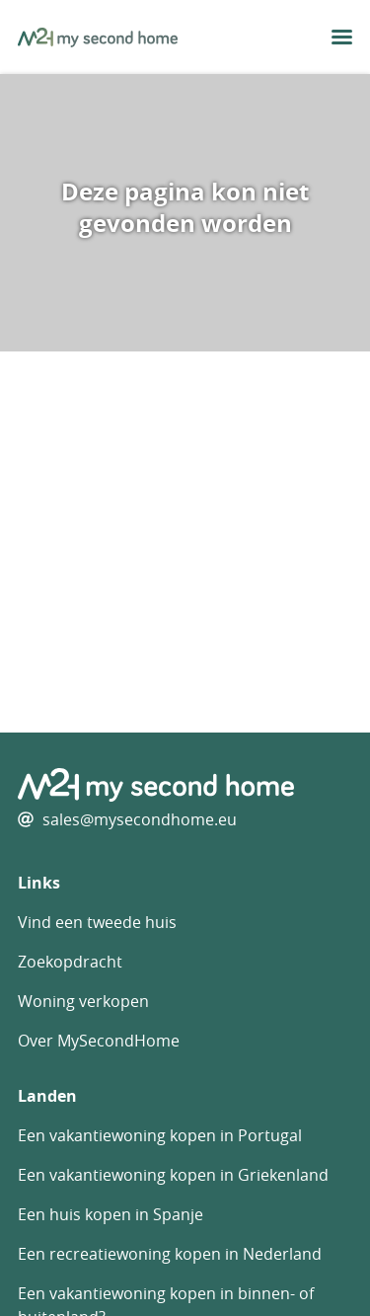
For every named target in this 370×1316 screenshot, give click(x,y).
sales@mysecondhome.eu (139, 819)
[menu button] (342, 37)
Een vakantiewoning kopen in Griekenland (173, 1175)
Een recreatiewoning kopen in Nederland (170, 1254)
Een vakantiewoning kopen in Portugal (160, 1135)
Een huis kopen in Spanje (110, 1214)
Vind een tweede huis (97, 922)
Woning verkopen (83, 1001)
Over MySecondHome (99, 1040)
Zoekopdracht (70, 961)
